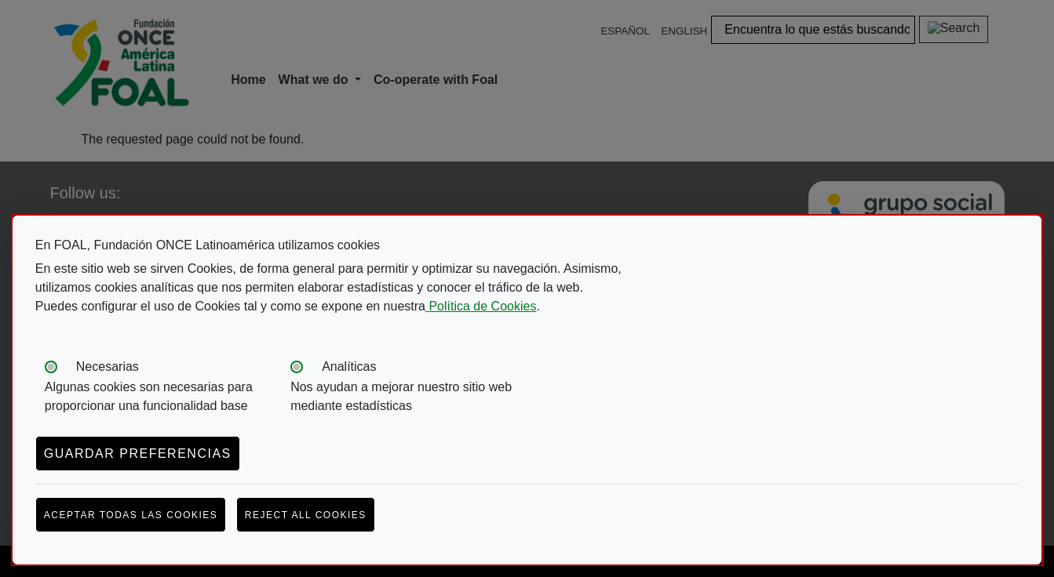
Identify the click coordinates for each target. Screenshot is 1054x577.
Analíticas (349, 366)
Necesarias (107, 366)
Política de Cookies (480, 306)
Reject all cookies (306, 515)
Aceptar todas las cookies (131, 515)
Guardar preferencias (138, 453)
